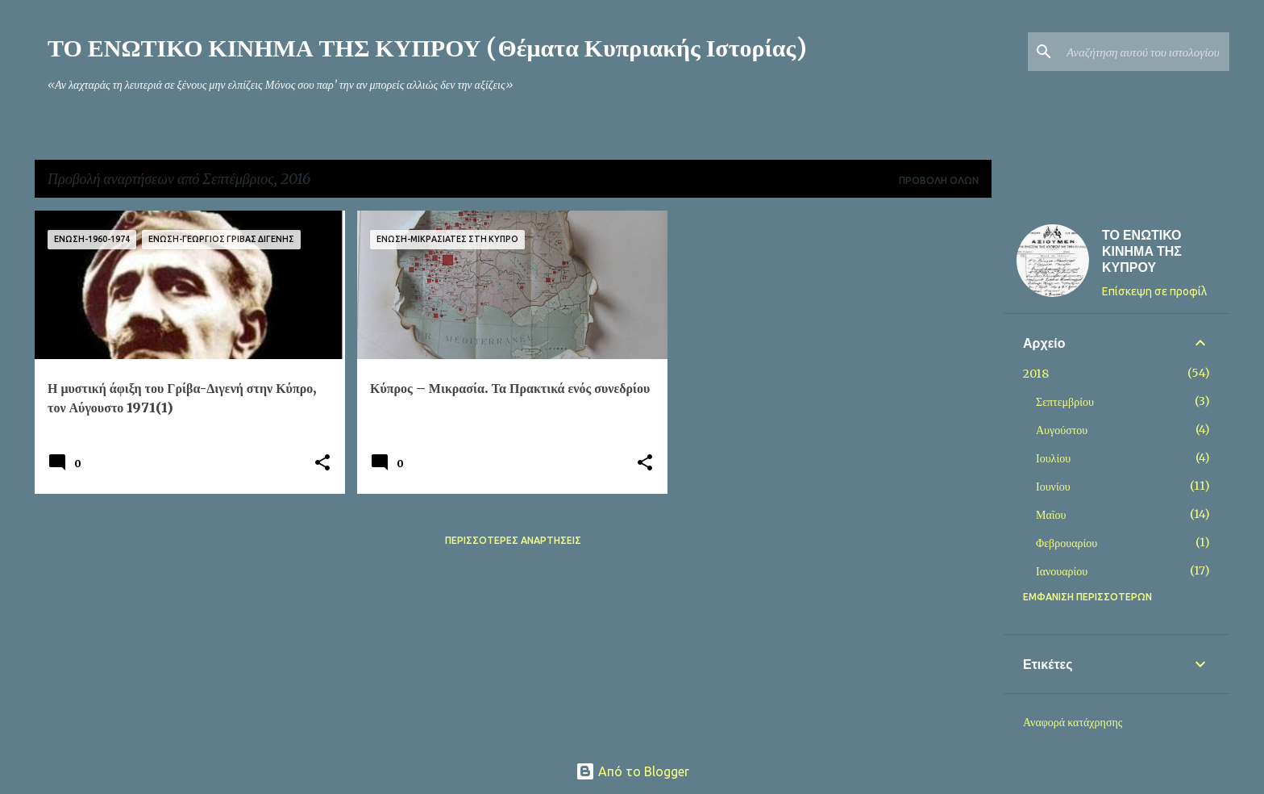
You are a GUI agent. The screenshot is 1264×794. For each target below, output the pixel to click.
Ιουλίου (1053, 458)
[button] (322, 463)
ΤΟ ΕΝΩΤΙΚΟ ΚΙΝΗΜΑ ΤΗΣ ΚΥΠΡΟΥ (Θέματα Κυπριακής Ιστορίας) (427, 47)
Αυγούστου (1061, 430)
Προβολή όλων (939, 180)
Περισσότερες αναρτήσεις (513, 540)
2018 (1036, 373)
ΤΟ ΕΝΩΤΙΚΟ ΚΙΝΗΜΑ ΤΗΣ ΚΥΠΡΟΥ (1142, 251)
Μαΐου (1051, 515)
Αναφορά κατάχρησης (1072, 722)
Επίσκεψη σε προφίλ (1154, 291)
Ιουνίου (1053, 486)
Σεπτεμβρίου (1065, 402)
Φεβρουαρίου (1066, 543)
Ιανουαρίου (1061, 571)
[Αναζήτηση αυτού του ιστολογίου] (1144, 51)
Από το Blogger (632, 771)
